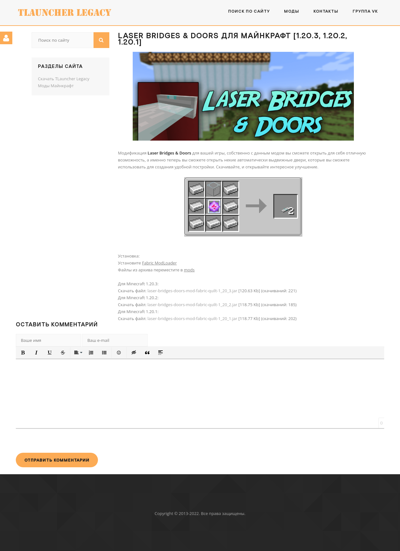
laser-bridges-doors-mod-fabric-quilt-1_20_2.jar (192, 304)
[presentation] (64, 440)
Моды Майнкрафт (56, 85)
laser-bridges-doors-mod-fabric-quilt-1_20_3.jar (192, 291)
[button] (23, 353)
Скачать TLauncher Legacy (63, 79)
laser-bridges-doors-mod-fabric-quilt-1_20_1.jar (192, 318)
